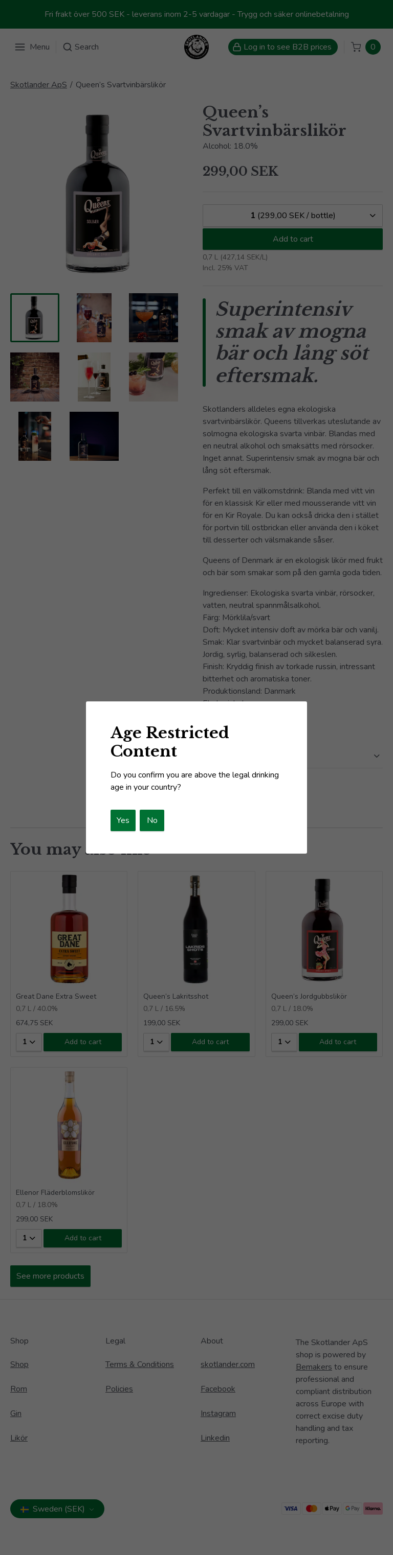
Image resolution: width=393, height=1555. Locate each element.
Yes (123, 820)
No (152, 820)
